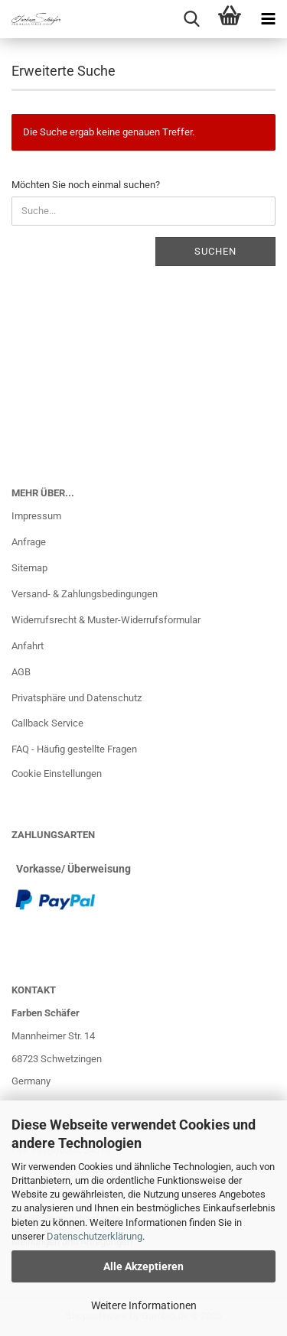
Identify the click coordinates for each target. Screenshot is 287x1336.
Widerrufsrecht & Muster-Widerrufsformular (106, 620)
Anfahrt (27, 646)
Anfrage (28, 542)
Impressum (36, 516)
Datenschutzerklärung (94, 1236)
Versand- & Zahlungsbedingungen (84, 594)
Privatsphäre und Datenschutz (76, 698)
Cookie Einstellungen (56, 773)
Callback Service (47, 723)
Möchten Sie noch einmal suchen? (85, 184)
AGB (21, 672)
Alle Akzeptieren (143, 1266)
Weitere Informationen (144, 1305)
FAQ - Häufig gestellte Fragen (74, 749)
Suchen (215, 251)
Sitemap (29, 568)
